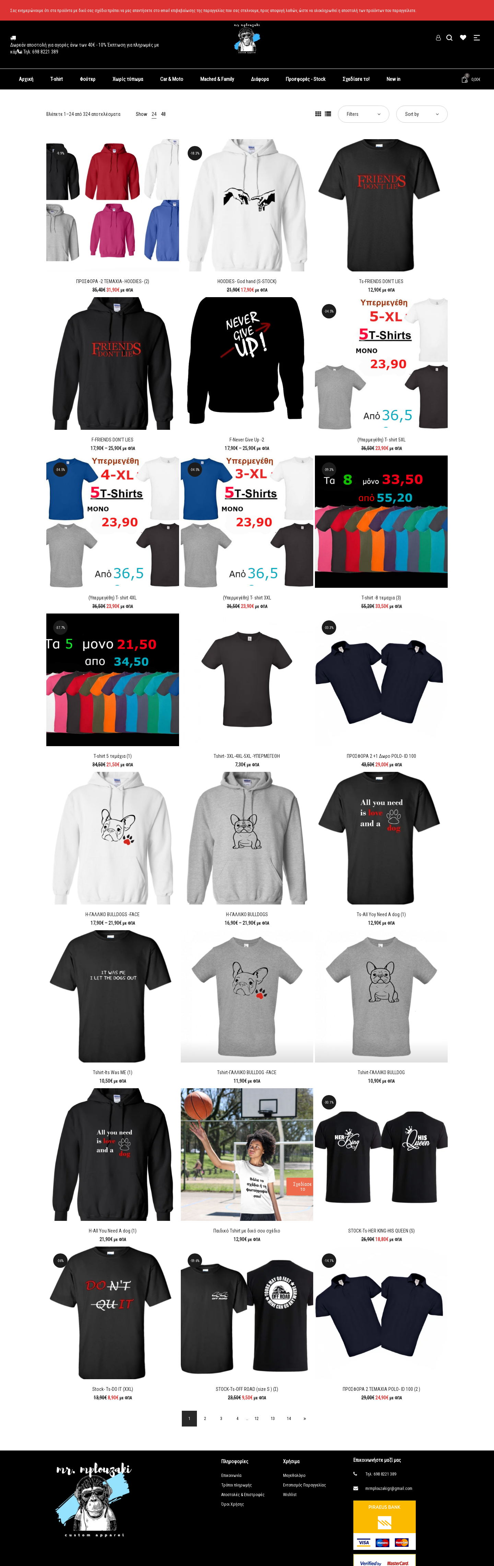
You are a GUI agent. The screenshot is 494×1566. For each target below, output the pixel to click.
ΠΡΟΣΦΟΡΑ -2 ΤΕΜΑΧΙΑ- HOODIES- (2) (112, 281)
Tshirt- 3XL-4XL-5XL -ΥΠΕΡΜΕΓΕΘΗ (247, 756)
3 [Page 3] (218, 1419)
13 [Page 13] (276, 1419)
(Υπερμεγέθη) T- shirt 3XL (247, 597)
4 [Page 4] (236, 1419)
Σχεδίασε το (302, 1186)
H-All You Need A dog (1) (113, 1231)
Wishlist (289, 1496)
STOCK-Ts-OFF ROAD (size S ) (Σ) (247, 1389)
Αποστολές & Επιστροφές (242, 1496)
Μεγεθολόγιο (294, 1476)
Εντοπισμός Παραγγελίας (304, 1486)
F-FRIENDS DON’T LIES (112, 439)
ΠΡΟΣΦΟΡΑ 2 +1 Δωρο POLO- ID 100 (381, 756)
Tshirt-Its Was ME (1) (112, 1072)
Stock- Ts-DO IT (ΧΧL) (112, 1389)
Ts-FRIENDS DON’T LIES (381, 281)
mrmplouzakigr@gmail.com (388, 1490)
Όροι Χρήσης (232, 1505)
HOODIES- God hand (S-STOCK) (247, 281)
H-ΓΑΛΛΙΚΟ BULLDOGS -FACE (112, 914)
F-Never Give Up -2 (247, 439)
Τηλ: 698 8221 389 (380, 1475)
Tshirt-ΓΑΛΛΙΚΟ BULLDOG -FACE (247, 1072)
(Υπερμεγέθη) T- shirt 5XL (381, 439)
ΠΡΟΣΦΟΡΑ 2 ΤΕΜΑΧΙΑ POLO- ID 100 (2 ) (381, 1389)
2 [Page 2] (200, 1419)
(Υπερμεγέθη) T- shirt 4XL (113, 597)
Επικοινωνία (231, 1476)
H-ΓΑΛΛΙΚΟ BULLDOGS (247, 914)
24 (154, 114)
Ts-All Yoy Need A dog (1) (381, 914)
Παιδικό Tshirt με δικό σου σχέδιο (246, 1231)
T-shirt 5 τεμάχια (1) (113, 756)
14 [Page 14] (294, 1419)
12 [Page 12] (258, 1419)
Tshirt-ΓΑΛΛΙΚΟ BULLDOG (381, 1072)
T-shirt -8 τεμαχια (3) (381, 597)
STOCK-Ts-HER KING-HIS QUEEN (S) (381, 1231)
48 (163, 114)
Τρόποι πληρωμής (236, 1486)
